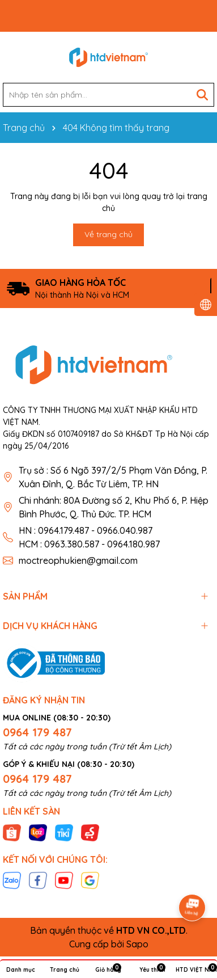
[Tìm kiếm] (202, 94)
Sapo (137, 944)
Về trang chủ (108, 234)
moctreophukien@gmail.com (78, 560)
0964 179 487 (37, 732)
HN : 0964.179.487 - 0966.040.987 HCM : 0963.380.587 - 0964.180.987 (89, 537)
